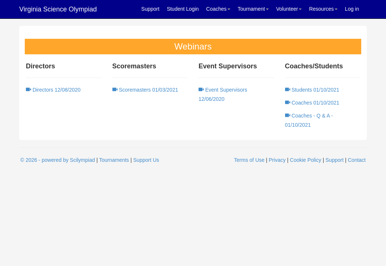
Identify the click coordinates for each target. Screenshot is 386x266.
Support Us (146, 160)
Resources (323, 9)
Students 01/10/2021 (312, 90)
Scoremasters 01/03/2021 (145, 90)
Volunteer (289, 9)
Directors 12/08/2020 (53, 90)
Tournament (253, 9)
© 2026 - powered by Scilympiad (57, 160)
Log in (352, 9)
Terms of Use (249, 160)
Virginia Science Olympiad (58, 9)
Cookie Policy (305, 160)
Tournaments (114, 160)
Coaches (218, 9)
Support (150, 9)
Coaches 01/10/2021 (312, 103)
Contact (357, 160)
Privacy (277, 160)
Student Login (183, 9)
